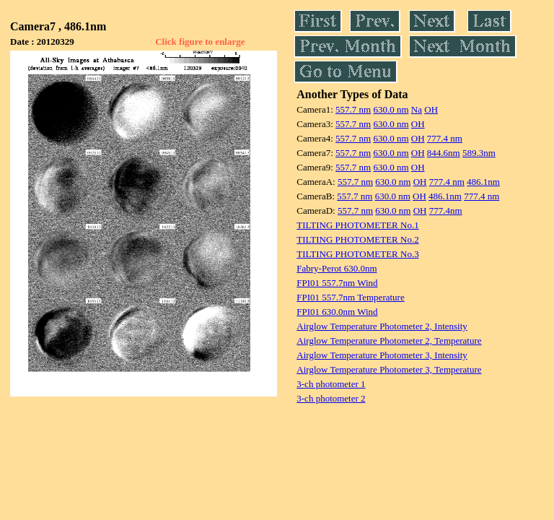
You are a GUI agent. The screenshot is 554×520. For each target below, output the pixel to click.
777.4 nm (444, 138)
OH (431, 109)
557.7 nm (353, 109)
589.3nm (479, 152)
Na (416, 109)
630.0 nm (390, 109)
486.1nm (483, 181)
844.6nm (443, 152)
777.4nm (445, 210)
